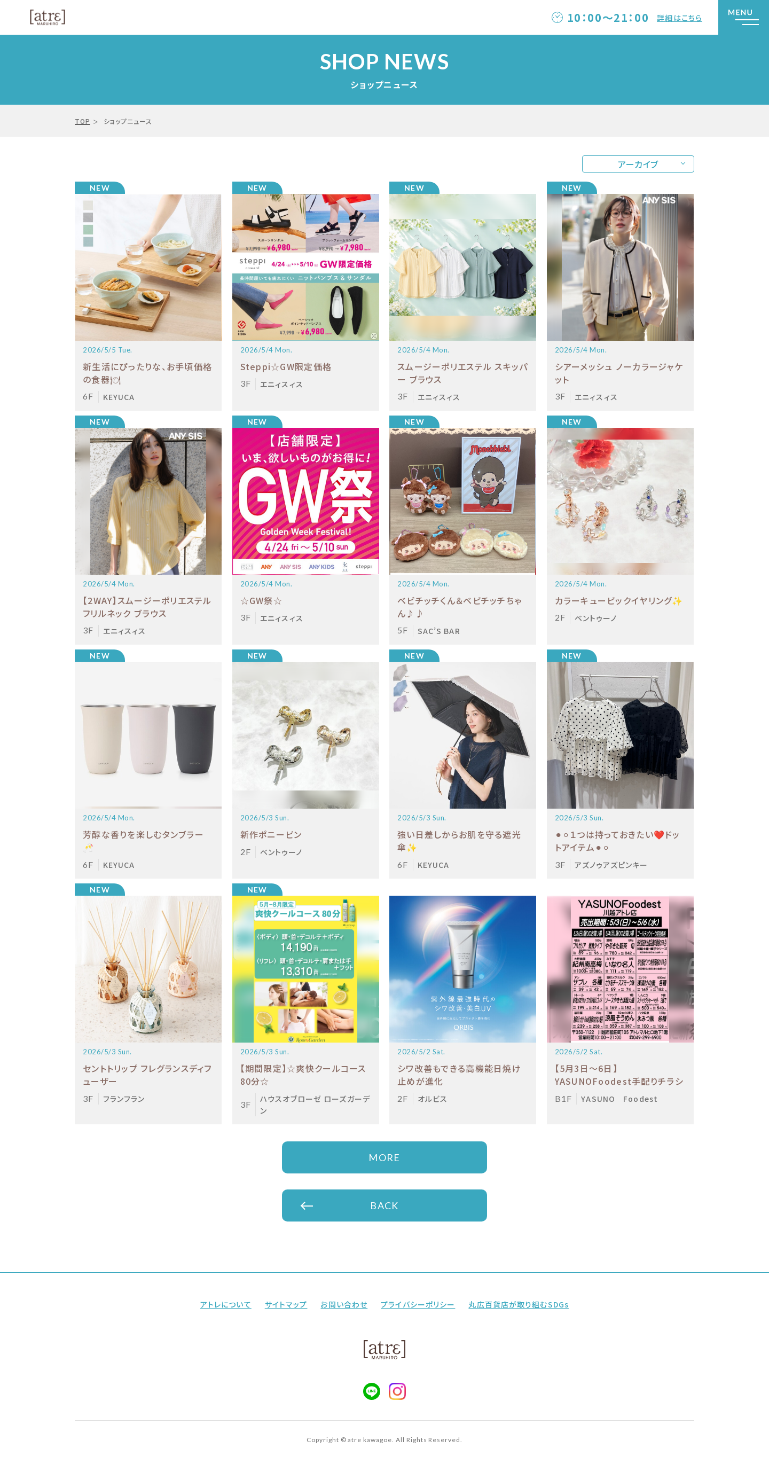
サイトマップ (286, 1304)
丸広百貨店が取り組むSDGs (518, 1304)
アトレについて (226, 1304)
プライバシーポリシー (418, 1304)
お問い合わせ (343, 1304)
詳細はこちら (679, 17)
